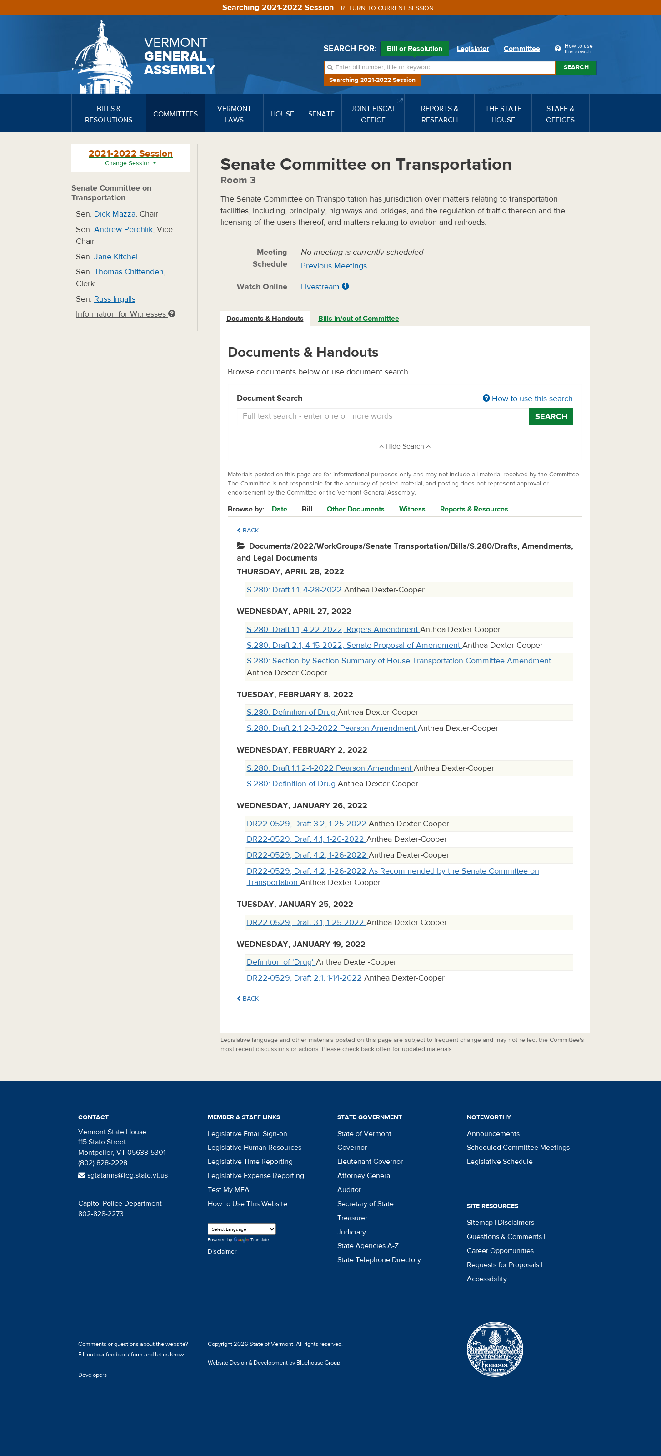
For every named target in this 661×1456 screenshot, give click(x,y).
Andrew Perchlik (123, 229)
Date (279, 509)
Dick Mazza (114, 214)
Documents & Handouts (265, 318)
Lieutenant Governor (370, 1161)
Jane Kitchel (116, 257)
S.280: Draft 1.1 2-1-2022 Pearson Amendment (330, 768)
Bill (307, 509)
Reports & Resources (474, 509)
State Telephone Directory (379, 1259)
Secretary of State (365, 1203)
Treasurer (352, 1218)
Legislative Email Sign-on (247, 1133)
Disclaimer (222, 1252)
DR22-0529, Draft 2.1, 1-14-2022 (305, 978)
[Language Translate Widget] (242, 1229)
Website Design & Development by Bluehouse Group (274, 1362)
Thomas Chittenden (129, 272)
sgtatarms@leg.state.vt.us (123, 1175)
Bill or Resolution (414, 50)
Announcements (493, 1133)
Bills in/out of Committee (358, 318)
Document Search (405, 399)
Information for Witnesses (125, 314)
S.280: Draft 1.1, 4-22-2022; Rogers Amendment (333, 629)
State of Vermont (364, 1133)
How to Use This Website (247, 1203)
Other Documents (356, 509)
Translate (251, 1240)
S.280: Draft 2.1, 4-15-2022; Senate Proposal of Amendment (354, 645)
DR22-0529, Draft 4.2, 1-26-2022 (308, 855)
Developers (92, 1375)
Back (248, 530)
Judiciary (351, 1232)
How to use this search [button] (528, 399)
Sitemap (480, 1222)
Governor (352, 1147)
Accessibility (487, 1279)
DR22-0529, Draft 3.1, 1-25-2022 (306, 922)
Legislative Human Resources (254, 1147)
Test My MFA (229, 1189)
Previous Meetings (334, 266)
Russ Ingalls (114, 299)
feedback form (124, 1354)
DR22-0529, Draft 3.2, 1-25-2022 (308, 824)
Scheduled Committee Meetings (518, 1147)
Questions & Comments (504, 1236)
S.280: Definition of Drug (292, 712)
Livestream (320, 287)
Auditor (349, 1189)
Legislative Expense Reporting (256, 1175)
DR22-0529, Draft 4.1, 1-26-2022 (306, 839)
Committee (522, 48)
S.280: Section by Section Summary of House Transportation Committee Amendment (399, 661)
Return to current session (387, 8)
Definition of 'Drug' (281, 962)
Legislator (473, 48)
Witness (412, 509)
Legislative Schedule (500, 1161)
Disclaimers (516, 1222)
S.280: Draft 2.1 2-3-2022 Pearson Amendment (332, 728)
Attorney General (364, 1175)
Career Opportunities (500, 1250)
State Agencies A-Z (368, 1245)
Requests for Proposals (503, 1264)
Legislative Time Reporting (250, 1161)
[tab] (265, 318)
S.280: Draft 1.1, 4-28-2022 (295, 590)
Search (576, 67)
